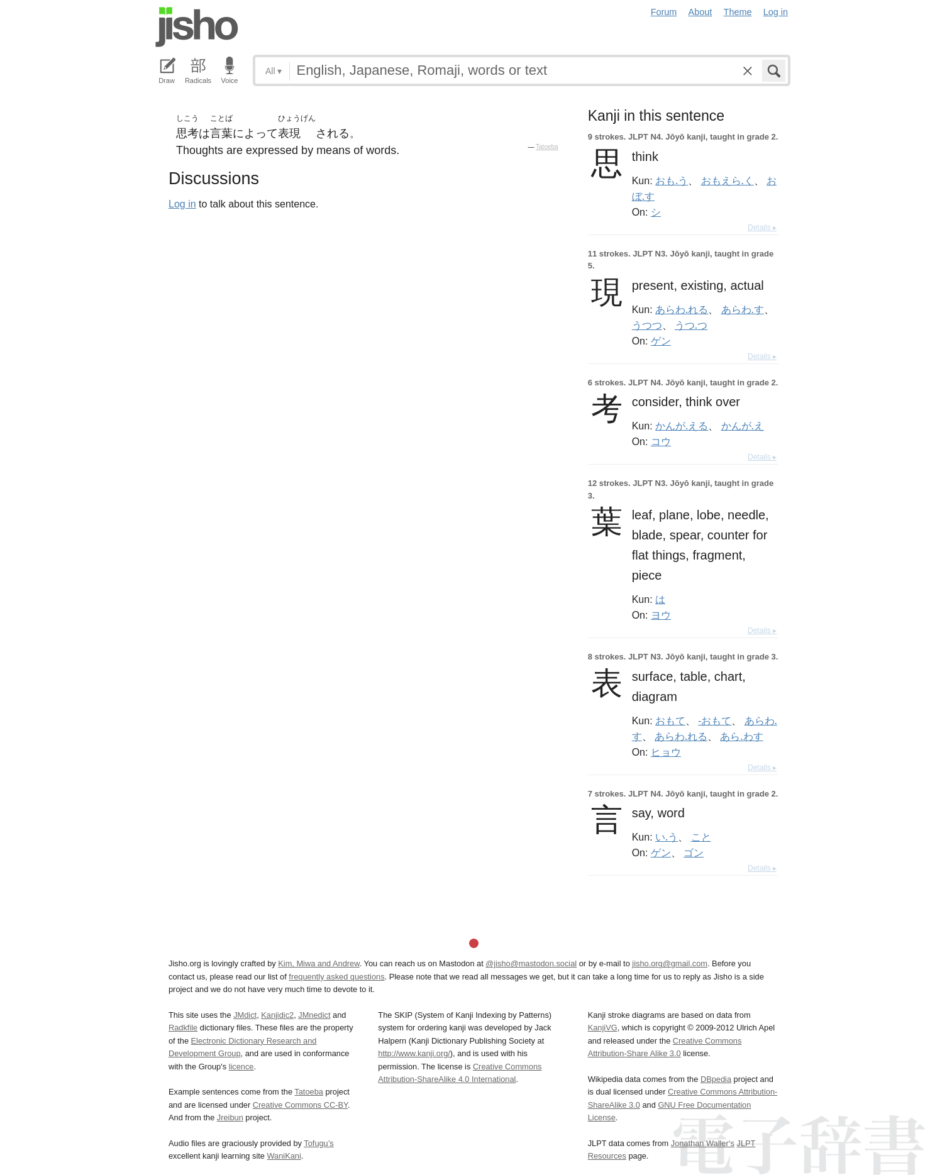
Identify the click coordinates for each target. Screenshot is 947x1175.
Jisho (196, 27)
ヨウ (661, 615)
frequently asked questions (336, 976)
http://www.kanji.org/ (414, 1053)
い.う (666, 837)
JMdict (245, 1015)
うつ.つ (691, 325)
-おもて (714, 720)
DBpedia (716, 1079)
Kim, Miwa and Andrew (318, 963)
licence (241, 1066)
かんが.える (681, 426)
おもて (670, 720)
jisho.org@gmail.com (669, 963)
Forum (664, 12)
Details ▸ (762, 227)
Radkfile (183, 1027)
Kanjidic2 (277, 1015)
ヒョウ (666, 752)
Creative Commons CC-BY (300, 1105)
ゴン (694, 852)
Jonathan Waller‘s (702, 1143)
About (700, 12)
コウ (661, 441)
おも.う (671, 180)
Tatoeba (547, 146)
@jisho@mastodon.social (531, 963)
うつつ (647, 325)
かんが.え (742, 426)
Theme (738, 12)
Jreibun (230, 1117)
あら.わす (741, 736)
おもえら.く (727, 180)
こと (701, 837)
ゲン (661, 341)
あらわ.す (742, 309)
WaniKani (284, 1156)
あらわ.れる (681, 309)
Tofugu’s (318, 1143)
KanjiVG (602, 1027)
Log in (775, 12)
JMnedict (314, 1015)
